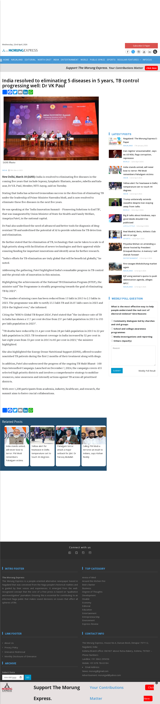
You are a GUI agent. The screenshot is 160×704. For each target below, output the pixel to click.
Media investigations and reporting (131, 336)
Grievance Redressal (14, 651)
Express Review (90, 623)
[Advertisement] (80, 20)
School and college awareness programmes (128, 330)
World (84, 60)
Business (86, 588)
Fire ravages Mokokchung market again (140, 265)
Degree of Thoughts (92, 591)
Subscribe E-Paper (141, 45)
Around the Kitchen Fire (93, 581)
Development (89, 595)
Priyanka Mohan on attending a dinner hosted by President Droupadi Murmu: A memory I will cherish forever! (140, 249)
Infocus (147, 60)
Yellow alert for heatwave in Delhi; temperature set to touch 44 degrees (140, 187)
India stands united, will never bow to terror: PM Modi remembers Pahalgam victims (15, 453)
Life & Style (129, 226)
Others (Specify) (121, 340)
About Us (9, 642)
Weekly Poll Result (147, 371)
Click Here (151, 68)
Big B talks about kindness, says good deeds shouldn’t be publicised (139, 219)
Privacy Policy (11, 647)
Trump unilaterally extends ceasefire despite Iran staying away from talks (138, 203)
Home (6, 60)
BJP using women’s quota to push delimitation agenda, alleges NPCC (140, 280)
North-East (45, 60)
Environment (88, 620)
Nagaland (17, 60)
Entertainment (70, 60)
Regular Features (129, 60)
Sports (111, 60)
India (56, 60)
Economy (86, 602)
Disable (86, 598)
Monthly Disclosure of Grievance (20, 656)
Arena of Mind (89, 577)
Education (87, 609)
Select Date (8, 672)
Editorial (30, 60)
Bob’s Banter (88, 584)
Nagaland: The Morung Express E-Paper (140, 140)
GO (27, 677)
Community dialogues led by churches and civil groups (133, 322)
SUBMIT (117, 370)
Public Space (97, 60)
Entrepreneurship (91, 616)
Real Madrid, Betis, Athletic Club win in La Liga (139, 233)
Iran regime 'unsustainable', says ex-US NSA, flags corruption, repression (139, 155)
